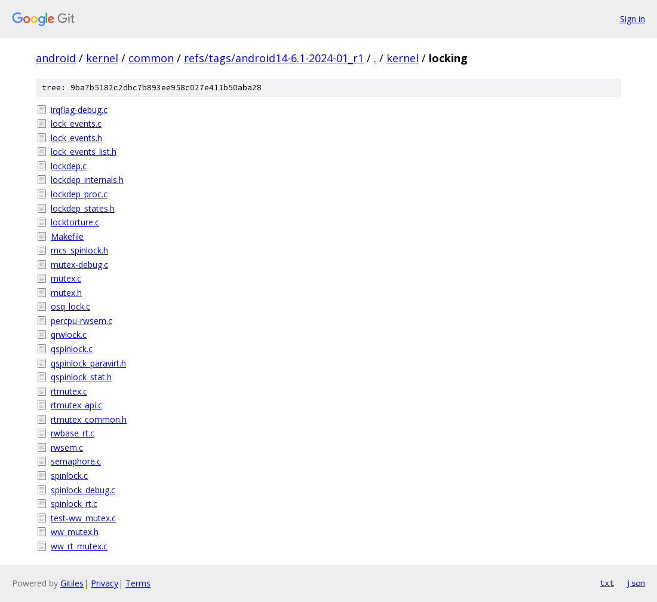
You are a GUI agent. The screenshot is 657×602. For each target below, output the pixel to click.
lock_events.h (76, 137)
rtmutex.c (69, 391)
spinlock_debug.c (83, 490)
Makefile (67, 236)
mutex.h (66, 292)
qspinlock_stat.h (81, 377)
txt (607, 582)
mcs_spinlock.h (79, 250)
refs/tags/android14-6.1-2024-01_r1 (274, 58)
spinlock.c (69, 475)
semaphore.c (76, 461)
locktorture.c (75, 222)
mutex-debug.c (79, 264)
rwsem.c (67, 447)
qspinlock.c (72, 349)
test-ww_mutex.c (83, 518)
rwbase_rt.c (72, 433)
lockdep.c (69, 166)
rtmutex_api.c (76, 405)
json (635, 582)
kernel (102, 58)
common (151, 58)
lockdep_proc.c (79, 194)
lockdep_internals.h (87, 179)
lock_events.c (76, 123)
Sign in (632, 19)
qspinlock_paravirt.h (88, 363)
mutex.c (66, 278)
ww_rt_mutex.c (79, 546)
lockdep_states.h (83, 208)
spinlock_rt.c (74, 503)
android (56, 58)
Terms (138, 583)
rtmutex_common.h (89, 419)
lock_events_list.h (83, 151)
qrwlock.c (69, 334)
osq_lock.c (70, 306)
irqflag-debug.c (79, 109)
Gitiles (72, 583)
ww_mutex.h (75, 531)
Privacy (104, 583)
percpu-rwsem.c (81, 320)
